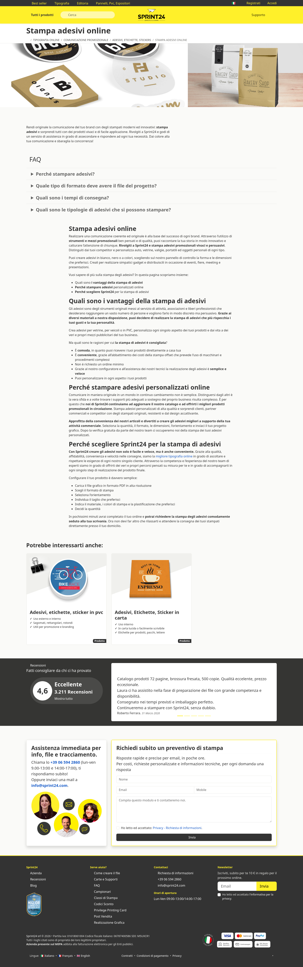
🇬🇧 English (83, 956)
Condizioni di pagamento (153, 956)
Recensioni (36, 879)
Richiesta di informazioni (173, 873)
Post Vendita (101, 916)
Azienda (34, 873)
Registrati (251, 3)
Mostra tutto (65, 698)
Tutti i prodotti (41, 15)
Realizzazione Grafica (107, 922)
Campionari (100, 892)
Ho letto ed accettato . (247, 896)
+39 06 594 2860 (65, 762)
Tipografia (60, 3)
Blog (31, 885)
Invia (194, 837)
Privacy (177, 956)
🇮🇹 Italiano (47, 956)
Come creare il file (105, 873)
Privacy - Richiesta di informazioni (177, 828)
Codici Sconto (101, 904)
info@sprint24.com (49, 785)
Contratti (127, 956)
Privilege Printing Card (108, 910)
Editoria (80, 3)
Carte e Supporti (104, 879)
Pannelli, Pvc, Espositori (111, 3)
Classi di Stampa (103, 898)
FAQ (95, 885)
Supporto (258, 15)
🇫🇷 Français (65, 956)
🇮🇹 (235, 3)
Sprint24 (151, 16)
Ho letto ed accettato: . (161, 828)
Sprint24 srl (33, 936)
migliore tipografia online (174, 456)
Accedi (270, 3)
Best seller (37, 3)
